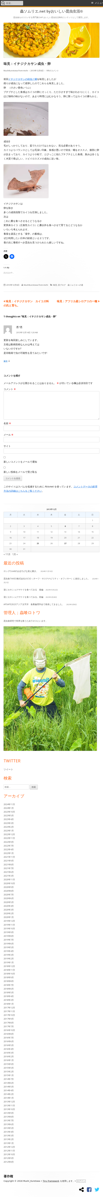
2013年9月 (9, 1113)
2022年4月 (9, 849)
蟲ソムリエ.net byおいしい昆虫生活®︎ (51, 11)
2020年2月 (9, 913)
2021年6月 (9, 872)
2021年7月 (9, 868)
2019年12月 (9, 920)
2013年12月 (9, 1101)
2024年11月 (9, 804)
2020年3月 (9, 909)
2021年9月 (9, 860)
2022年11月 (9, 838)
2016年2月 (9, 1056)
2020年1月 (9, 917)
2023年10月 (9, 811)
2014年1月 (9, 1097)
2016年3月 (9, 1052)
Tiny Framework (51, 1181)
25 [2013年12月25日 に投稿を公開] (38, 543)
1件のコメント (52, 70)
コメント (10, 389)
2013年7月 (9, 1120)
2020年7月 (9, 894)
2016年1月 (9, 1060)
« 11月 (7, 554)
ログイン (81, 1181)
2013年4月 (9, 1131)
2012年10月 (9, 1154)
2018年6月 (9, 988)
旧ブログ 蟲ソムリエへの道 (70, 285)
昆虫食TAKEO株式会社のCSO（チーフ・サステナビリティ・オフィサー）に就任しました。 (47, 578)
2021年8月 (9, 864)
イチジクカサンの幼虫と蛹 (22, 79)
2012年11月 (9, 1150)
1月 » (15, 554)
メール (8, 434)
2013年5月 (9, 1128)
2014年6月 (9, 1082)
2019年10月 (9, 928)
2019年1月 (9, 962)
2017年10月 (9, 1015)
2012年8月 (9, 1161)
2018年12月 (9, 966)
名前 (7, 423)
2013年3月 (9, 1135)
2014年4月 (9, 1090)
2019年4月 (9, 951)
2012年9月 (9, 1158)
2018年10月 (9, 973)
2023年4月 (9, 819)
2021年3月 (9, 875)
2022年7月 (9, 845)
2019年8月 (9, 936)
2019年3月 (9, 954)
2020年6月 (9, 898)
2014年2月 (9, 1094)
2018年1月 (9, 1003)
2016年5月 (9, 1045)
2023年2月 (9, 826)
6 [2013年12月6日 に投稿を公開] (65, 526)
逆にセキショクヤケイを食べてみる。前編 (23, 597)
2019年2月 (9, 958)
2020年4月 (9, 905)
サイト (7, 446)
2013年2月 (9, 1139)
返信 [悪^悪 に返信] (5, 361)
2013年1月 (9, 1143)
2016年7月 (9, 1037)
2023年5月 (9, 815)
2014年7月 (9, 1079)
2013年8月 (9, 1116)
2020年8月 (9, 890)
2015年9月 (9, 1064)
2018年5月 (9, 992)
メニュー (99, 2)
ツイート (8, 769)
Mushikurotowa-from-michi (16, 70)
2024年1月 (9, 808)
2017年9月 (9, 1018)
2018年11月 (9, 969)
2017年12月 (9, 1007)
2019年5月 (9, 947)
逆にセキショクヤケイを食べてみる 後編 (23, 589)
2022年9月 (9, 842)
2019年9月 (9, 932)
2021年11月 (9, 856)
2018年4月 (9, 996)
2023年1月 (9, 830)
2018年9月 (9, 977)
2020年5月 (9, 902)
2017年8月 (9, 1022)
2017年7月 (9, 1026)
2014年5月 (9, 1086)
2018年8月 (9, 981)
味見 (55, 285)
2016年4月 (9, 1049)
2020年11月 (9, 879)
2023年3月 (9, 823)
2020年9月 (9, 887)
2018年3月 (9, 999)
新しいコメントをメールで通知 (20, 461)
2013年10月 (9, 1109)
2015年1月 (9, 1075)
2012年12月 (9, 1146)
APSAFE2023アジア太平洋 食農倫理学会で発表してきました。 (34, 604)
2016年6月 (9, 1041)
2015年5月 (9, 1067)
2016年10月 (9, 1030)
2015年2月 (9, 1071)
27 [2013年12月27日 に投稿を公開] (65, 543)
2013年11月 (9, 1105)
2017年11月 (9, 1011)
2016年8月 (9, 1033)
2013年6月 (9, 1124)
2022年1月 (9, 853)
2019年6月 (9, 943)
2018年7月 (9, 985)
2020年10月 (9, 883)
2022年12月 (9, 834)
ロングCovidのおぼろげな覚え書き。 (21, 571)
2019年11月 (9, 924)
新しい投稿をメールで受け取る (20, 472)
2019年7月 (9, 939)
